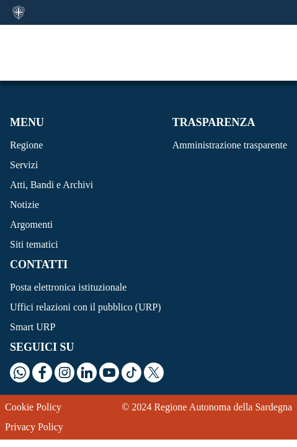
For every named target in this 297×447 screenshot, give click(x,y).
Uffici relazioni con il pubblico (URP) (85, 307)
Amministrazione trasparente (229, 145)
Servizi (24, 165)
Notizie (24, 204)
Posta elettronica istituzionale (68, 287)
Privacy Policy (34, 427)
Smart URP (32, 327)
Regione (26, 145)
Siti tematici (34, 244)
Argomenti (31, 224)
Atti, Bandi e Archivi (51, 184)
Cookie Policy (33, 407)
